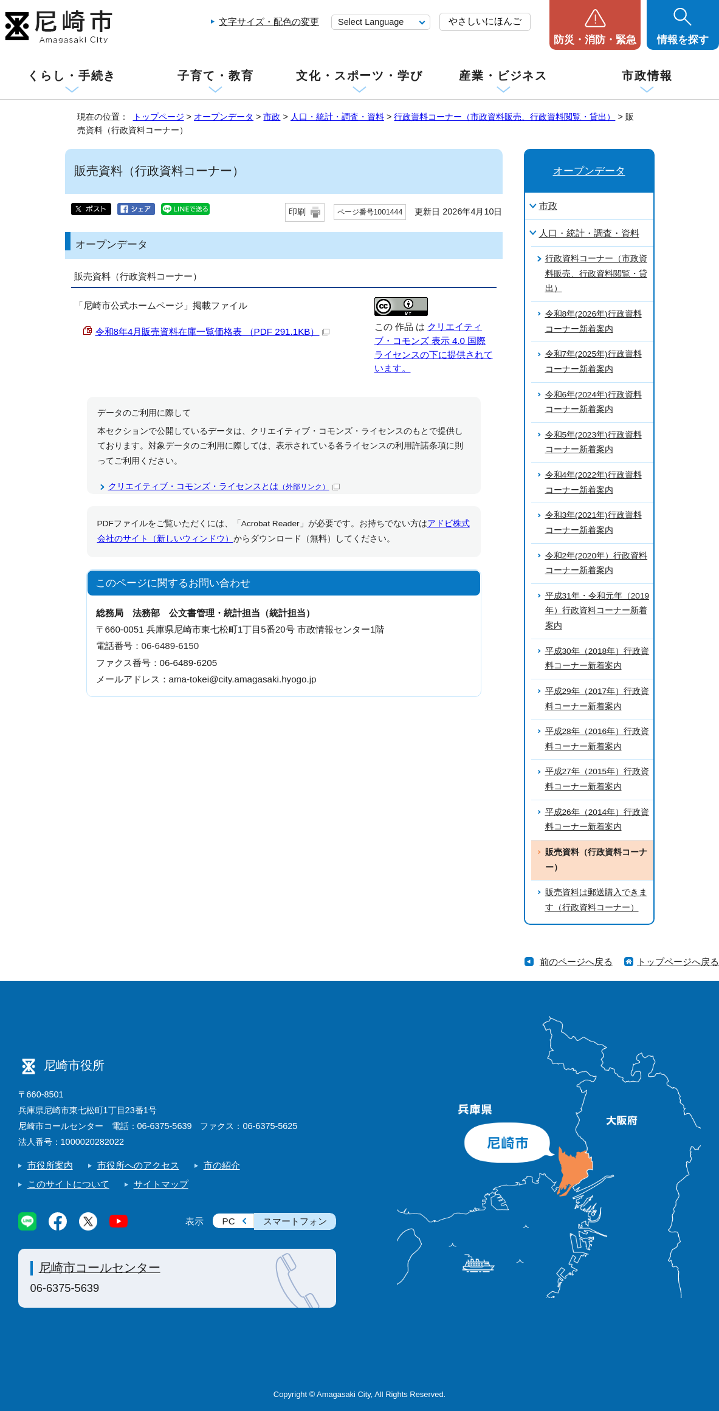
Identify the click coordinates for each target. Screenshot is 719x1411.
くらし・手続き (71, 75)
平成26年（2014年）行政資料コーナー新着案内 (597, 820)
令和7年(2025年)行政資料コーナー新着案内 (593, 361)
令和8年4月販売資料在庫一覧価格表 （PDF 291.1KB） (212, 331)
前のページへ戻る (576, 961)
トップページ (158, 117)
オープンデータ (223, 117)
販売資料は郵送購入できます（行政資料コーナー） (596, 900)
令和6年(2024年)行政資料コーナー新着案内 (593, 402)
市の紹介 (222, 1165)
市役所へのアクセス (138, 1165)
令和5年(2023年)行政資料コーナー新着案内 (593, 442)
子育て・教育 (215, 75)
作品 (404, 326)
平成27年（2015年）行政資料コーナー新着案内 (597, 779)
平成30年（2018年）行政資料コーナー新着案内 (597, 659)
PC (228, 1221)
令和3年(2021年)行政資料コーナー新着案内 (593, 522)
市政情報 (647, 75)
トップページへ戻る (678, 961)
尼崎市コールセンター (99, 1267)
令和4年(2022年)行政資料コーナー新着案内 (593, 482)
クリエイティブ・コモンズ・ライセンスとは (224, 486)
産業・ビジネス (503, 75)
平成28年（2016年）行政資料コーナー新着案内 (597, 739)
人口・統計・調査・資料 (337, 117)
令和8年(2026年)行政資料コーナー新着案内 (593, 321)
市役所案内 (50, 1165)
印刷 (297, 211)
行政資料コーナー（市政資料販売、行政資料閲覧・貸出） (504, 117)
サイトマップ (161, 1184)
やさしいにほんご (485, 21)
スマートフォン (295, 1221)
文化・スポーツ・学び (359, 75)
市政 (271, 117)
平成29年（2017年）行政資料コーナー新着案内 (597, 699)
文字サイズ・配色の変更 (269, 21)
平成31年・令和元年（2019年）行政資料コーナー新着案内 (597, 610)
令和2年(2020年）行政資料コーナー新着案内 (596, 563)
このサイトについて (68, 1184)
